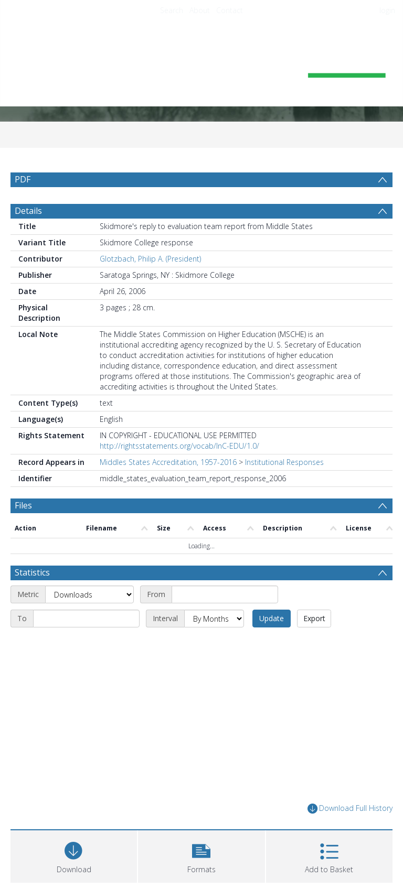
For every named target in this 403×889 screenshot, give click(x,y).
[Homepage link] (201, 66)
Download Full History (350, 808)
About (199, 10)
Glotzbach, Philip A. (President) (150, 259)
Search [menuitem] (171, 10)
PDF (22, 179)
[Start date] (225, 594)
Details (28, 210)
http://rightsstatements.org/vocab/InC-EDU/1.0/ (179, 446)
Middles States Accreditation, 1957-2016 (168, 462)
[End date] (86, 618)
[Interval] (214, 618)
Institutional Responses (284, 462)
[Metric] (89, 594)
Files (23, 505)
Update (271, 618)
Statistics (32, 572)
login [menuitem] (387, 10)
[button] (201, 855)
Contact (229, 10)
